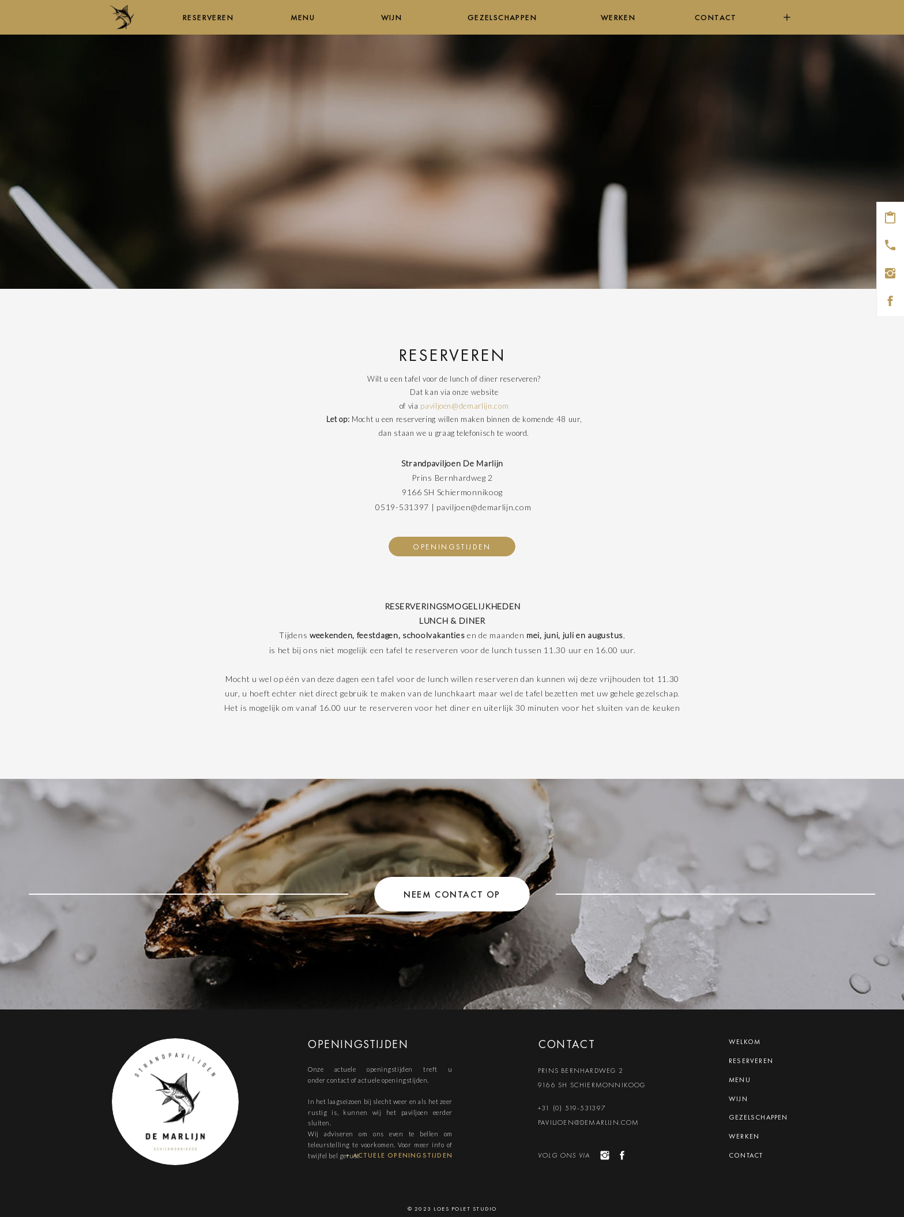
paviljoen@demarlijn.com (464, 405)
